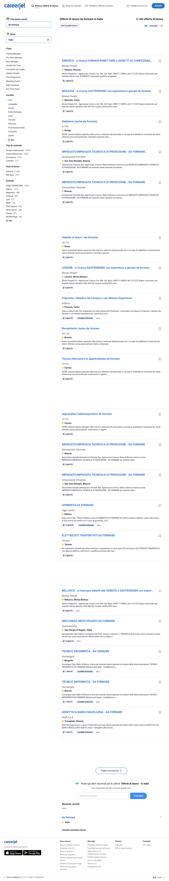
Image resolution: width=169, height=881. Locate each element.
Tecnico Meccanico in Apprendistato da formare (91, 358)
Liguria (11, 135)
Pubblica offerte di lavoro (98, 845)
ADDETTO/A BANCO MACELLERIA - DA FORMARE (92, 712)
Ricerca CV (92, 863)
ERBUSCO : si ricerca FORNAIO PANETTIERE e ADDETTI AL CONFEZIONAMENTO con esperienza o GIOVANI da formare (109, 60)
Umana (66, 540)
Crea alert (138, 796)
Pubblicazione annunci (97, 857)
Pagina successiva (111, 770)
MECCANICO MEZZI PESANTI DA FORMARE (88, 621)
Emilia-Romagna (15, 112)
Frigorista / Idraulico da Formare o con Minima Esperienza (97, 298)
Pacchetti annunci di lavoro (99, 848)
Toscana (11, 120)
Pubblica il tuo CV (137, 6)
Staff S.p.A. (68, 717)
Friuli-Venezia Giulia (16, 128)
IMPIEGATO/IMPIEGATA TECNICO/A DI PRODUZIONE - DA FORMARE (103, 151)
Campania (12, 131)
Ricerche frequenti (67, 854)
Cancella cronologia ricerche (74, 830)
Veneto (11, 108)
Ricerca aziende (66, 851)
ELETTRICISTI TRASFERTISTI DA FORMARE (88, 535)
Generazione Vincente (73, 156)
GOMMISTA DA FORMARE (77, 505)
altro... (98, 318)
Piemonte (12, 124)
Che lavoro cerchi (17, 19)
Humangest (68, 656)
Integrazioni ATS (94, 867)
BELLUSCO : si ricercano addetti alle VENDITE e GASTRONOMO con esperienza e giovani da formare (109, 590)
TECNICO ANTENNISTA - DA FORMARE (85, 651)
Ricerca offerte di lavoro (70, 845)
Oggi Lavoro (68, 510)
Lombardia (12, 104)
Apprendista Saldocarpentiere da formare (87, 414)
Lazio (10, 116)
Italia (10, 100)
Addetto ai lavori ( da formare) (80, 237)
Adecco (66, 303)
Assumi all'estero (95, 860)
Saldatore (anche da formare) (79, 121)
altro (11, 140)
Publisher (119, 845)
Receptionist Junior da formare (80, 328)
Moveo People (69, 65)
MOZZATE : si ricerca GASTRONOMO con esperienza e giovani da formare (106, 91)
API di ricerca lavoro (123, 848)
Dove (11, 34)
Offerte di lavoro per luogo (71, 863)
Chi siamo (147, 845)
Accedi (158, 5)
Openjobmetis (69, 626)
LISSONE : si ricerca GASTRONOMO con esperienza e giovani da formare (106, 267)
